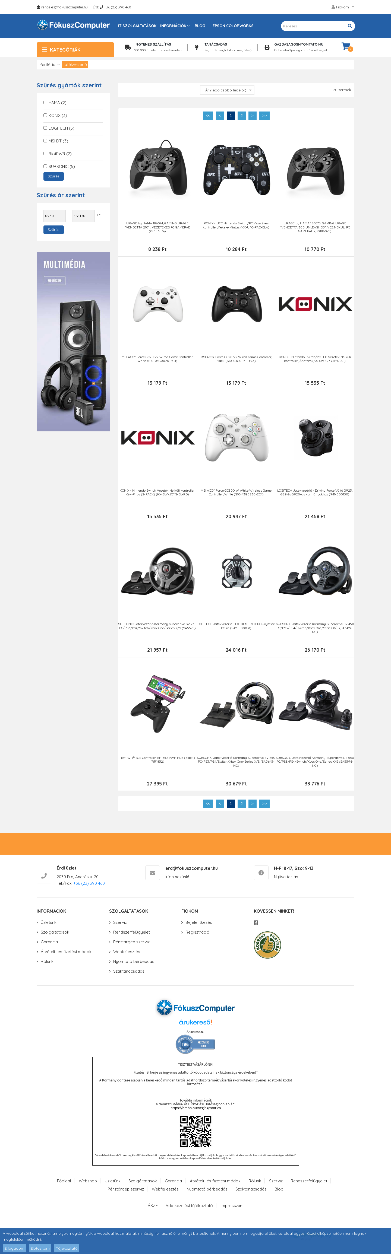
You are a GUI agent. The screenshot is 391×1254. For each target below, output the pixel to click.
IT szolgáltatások (137, 25)
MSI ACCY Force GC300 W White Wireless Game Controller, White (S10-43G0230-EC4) (236, 493)
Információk (173, 25)
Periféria (47, 64)
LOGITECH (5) (61, 128)
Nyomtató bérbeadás (133, 963)
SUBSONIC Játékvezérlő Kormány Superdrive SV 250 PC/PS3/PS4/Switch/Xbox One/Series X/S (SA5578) (157, 627)
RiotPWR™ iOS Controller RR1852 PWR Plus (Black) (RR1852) (157, 761)
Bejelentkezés (198, 924)
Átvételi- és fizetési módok (66, 953)
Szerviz (120, 924)
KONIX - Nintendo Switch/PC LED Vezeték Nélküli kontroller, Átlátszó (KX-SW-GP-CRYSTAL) (315, 359)
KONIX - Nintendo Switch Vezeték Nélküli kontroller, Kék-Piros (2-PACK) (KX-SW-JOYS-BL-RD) (157, 493)
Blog (200, 25)
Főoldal (64, 1182)
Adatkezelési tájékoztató (189, 1207)
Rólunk (47, 963)
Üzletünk (48, 924)
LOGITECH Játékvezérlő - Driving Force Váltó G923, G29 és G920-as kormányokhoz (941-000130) (314, 493)
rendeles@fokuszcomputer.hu (64, 7)
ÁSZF (153, 1207)
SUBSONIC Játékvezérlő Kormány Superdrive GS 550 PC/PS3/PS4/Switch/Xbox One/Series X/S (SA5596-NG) (315, 763)
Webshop (88, 1182)
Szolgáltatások (55, 934)
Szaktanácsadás (128, 973)
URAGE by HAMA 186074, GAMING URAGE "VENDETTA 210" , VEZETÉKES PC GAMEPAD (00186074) (157, 227)
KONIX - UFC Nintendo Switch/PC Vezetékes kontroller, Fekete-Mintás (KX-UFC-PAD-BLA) (236, 225)
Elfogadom (14, 1248)
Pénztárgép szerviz (131, 943)
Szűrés (53, 176)
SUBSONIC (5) (62, 166)
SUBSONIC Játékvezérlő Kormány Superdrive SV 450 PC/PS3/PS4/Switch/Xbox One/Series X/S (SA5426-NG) (315, 629)
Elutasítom (40, 1248)
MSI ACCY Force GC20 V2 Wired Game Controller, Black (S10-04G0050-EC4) (236, 359)
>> (264, 115)
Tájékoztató (67, 1248)
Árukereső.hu (195, 1033)
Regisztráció (197, 934)
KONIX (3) (58, 115)
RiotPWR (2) (60, 153)
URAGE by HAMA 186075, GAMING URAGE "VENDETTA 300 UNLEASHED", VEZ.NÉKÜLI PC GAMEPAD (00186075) (315, 227)
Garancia (49, 943)
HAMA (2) (58, 102)
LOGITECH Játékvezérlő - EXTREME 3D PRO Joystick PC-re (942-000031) (236, 627)
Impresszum (232, 1207)
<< (208, 115)
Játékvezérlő (74, 64)
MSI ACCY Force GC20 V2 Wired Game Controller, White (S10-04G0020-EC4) (157, 359)
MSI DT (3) (58, 141)
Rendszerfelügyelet (131, 934)
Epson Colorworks (233, 25)
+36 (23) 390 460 (117, 7)
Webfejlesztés (126, 953)
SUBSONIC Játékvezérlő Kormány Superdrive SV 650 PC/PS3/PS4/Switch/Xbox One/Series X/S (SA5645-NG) (236, 763)
